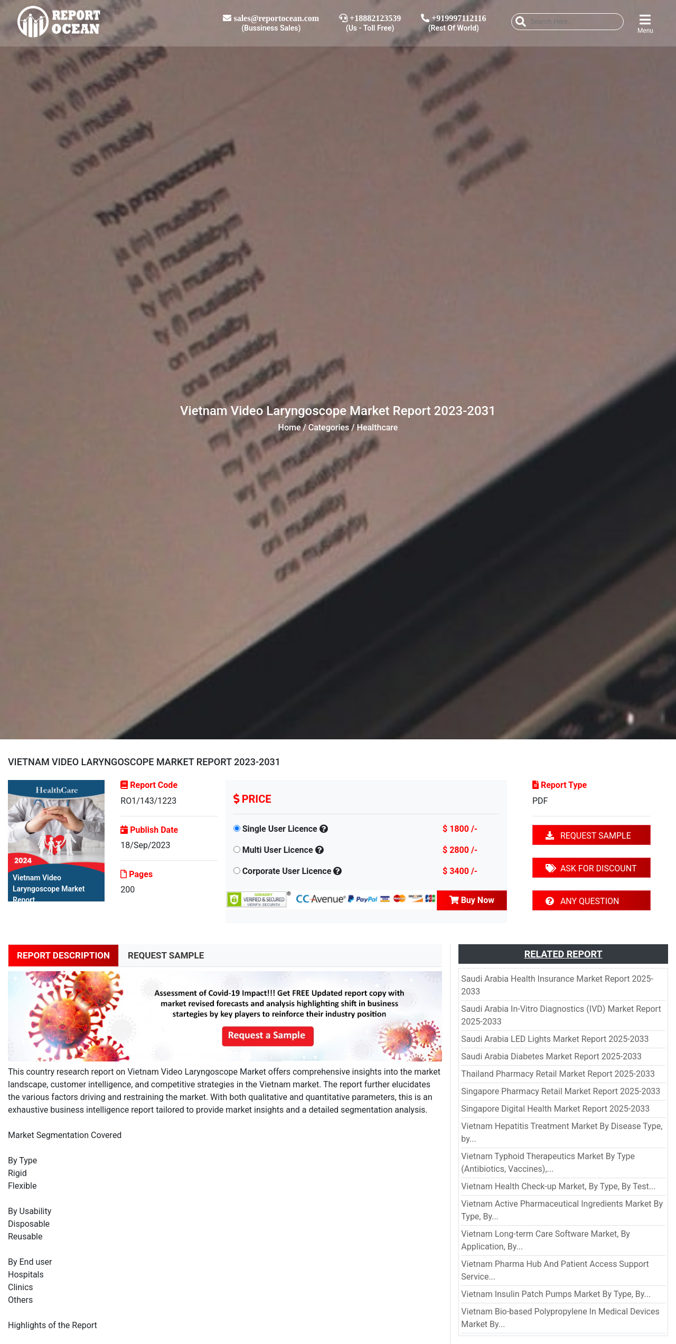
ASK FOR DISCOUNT (591, 868)
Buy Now (471, 900)
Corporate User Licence (287, 871)
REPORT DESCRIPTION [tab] (63, 955)
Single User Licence (279, 829)
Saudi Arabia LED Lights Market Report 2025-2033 (555, 1039)
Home (289, 427)
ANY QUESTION (582, 901)
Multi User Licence (277, 850)
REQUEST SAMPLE (588, 836)
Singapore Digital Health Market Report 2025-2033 (555, 1109)
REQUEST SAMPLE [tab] (166, 955)
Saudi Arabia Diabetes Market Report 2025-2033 (551, 1056)
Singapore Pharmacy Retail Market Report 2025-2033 (560, 1091)
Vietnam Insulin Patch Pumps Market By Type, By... (556, 1294)
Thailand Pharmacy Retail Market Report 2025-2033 (558, 1074)
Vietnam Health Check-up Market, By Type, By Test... (558, 1186)
